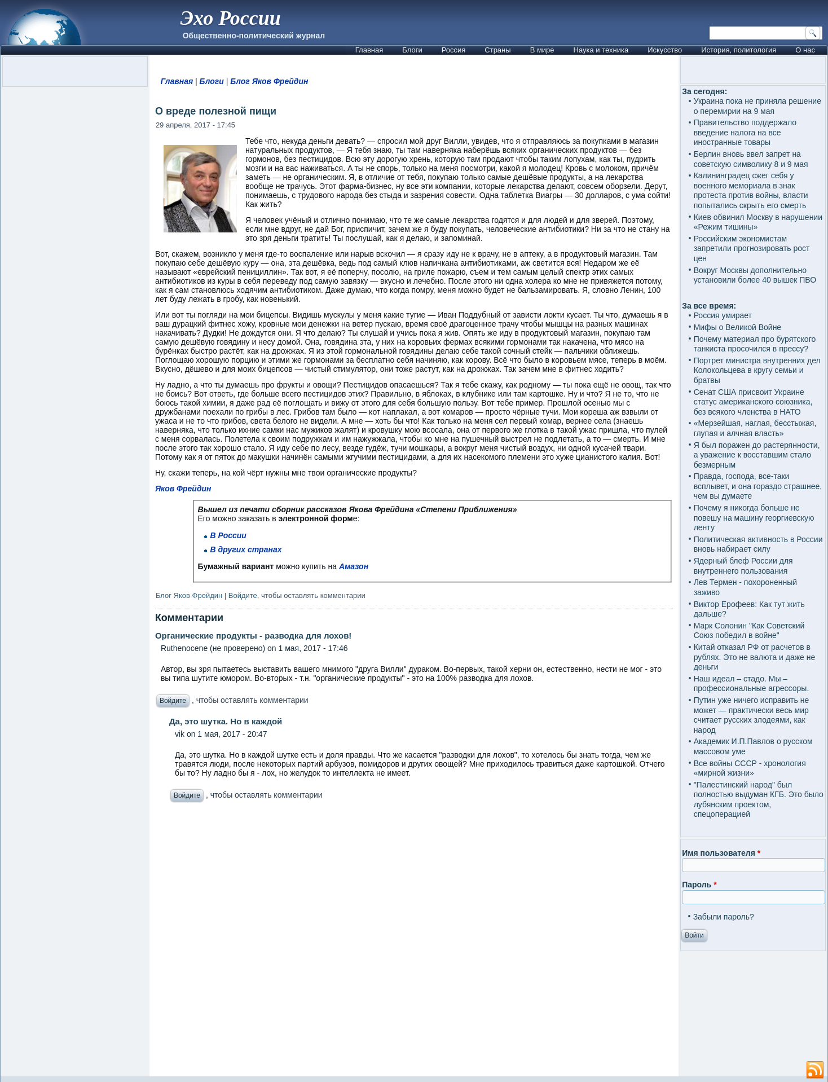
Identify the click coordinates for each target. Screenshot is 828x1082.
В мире (542, 50)
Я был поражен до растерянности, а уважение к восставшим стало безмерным (757, 455)
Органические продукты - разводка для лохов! (253, 635)
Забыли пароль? (723, 916)
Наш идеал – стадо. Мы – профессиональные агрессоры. (751, 683)
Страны (497, 50)
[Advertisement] (414, 942)
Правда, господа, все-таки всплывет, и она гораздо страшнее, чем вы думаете (758, 486)
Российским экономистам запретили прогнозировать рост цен (752, 248)
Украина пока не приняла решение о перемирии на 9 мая (757, 106)
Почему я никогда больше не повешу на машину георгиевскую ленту (754, 517)
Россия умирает (723, 315)
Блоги (412, 50)
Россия (454, 50)
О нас (805, 50)
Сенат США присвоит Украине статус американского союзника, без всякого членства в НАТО (753, 402)
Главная (369, 50)
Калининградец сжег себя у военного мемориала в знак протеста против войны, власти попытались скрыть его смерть (751, 190)
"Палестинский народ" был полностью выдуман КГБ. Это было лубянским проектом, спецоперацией (758, 799)
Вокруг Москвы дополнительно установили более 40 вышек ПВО (755, 275)
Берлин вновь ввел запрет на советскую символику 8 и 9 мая (751, 159)
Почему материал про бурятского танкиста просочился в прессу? (755, 344)
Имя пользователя (721, 852)
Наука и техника (601, 50)
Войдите (242, 595)
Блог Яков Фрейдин (269, 81)
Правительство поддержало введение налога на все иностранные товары (745, 132)
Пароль (699, 884)
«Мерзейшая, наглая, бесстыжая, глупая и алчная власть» (755, 428)
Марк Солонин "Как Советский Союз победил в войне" (749, 630)
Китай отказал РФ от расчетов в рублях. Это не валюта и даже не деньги (755, 657)
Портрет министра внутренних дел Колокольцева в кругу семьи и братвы (757, 370)
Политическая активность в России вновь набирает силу (758, 544)
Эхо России (230, 18)
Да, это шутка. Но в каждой (225, 721)
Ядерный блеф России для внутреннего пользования (743, 565)
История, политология (738, 50)
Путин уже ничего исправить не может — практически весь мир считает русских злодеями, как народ (751, 715)
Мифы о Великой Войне (738, 327)
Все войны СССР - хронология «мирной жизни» (750, 768)
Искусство (665, 50)
